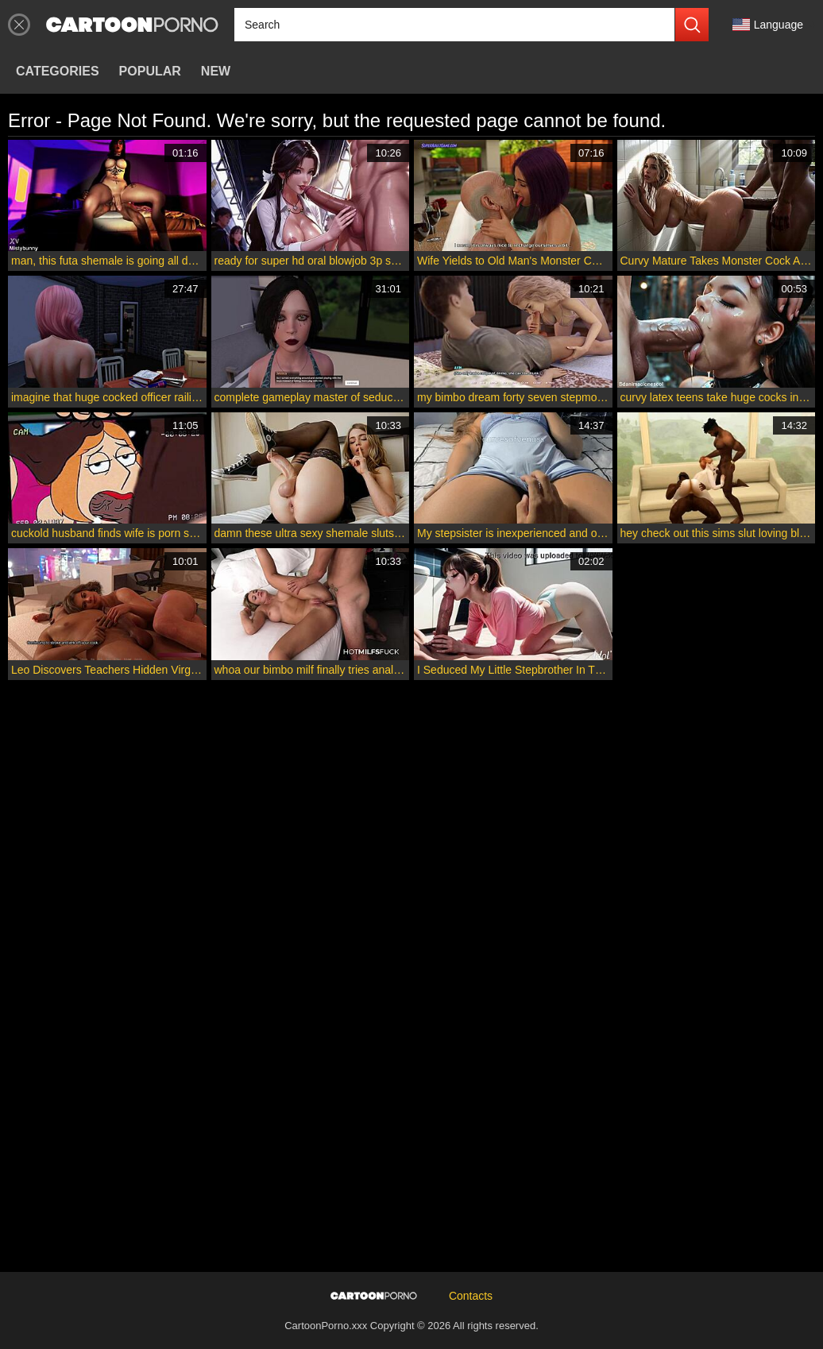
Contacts (471, 1295)
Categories (57, 71)
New (215, 71)
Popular (150, 71)
